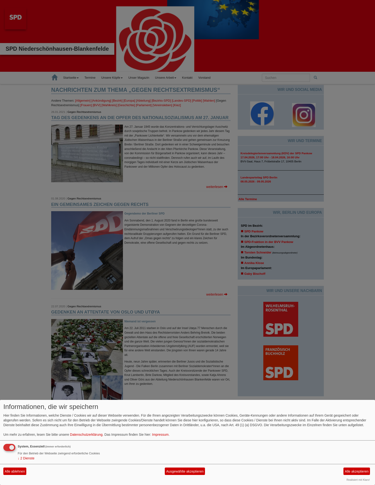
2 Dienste (26, 458)
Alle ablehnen (15, 471)
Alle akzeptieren (357, 471)
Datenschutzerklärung (86, 434)
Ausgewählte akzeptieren (185, 471)
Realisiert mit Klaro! (358, 479)
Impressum (160, 434)
